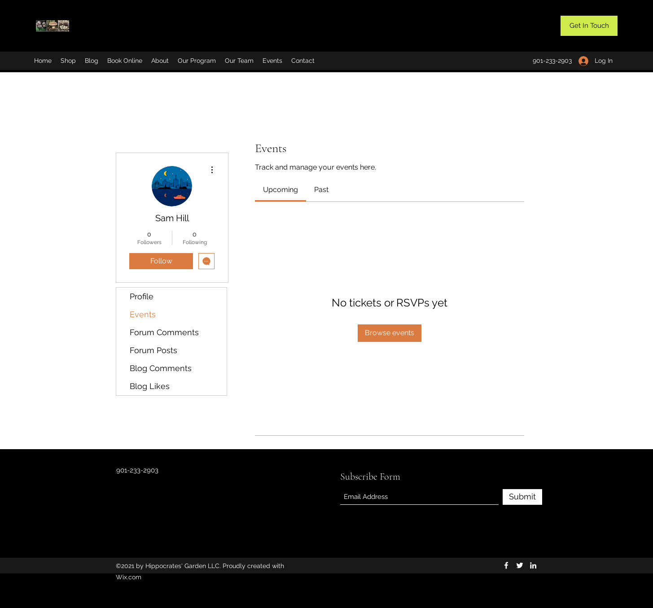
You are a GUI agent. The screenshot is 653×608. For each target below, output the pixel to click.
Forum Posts (153, 350)
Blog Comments (161, 368)
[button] (589, 26)
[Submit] (522, 497)
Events (143, 314)
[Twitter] (519, 565)
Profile (141, 296)
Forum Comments (164, 332)
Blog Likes (150, 386)
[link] (280, 189)
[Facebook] (506, 565)
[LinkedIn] (533, 565)
